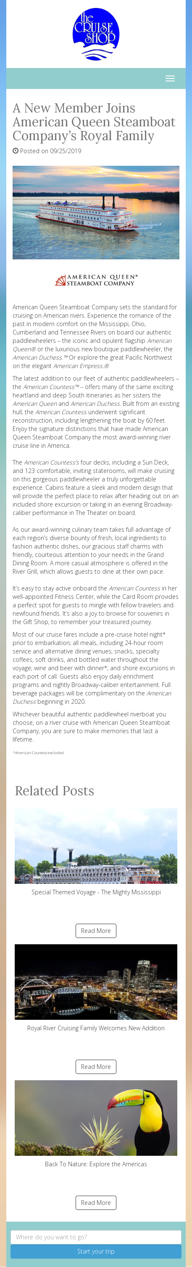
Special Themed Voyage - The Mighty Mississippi (96, 852)
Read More (96, 931)
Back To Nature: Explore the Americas (96, 1124)
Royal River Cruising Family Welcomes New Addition (96, 988)
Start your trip (96, 1251)
